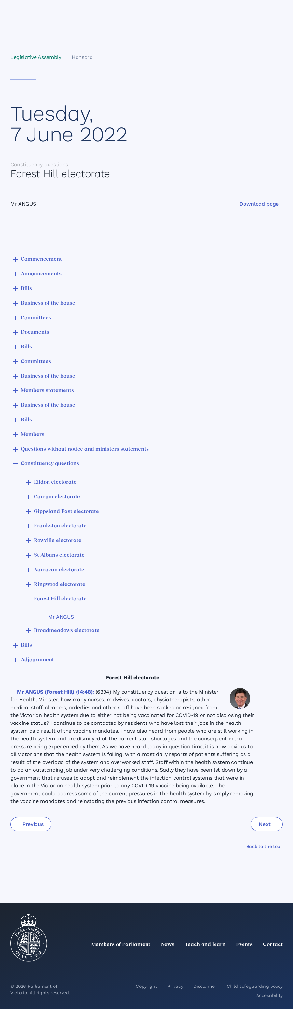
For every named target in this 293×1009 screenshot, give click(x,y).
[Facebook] (250, 959)
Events (244, 945)
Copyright (146, 986)
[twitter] (207, 959)
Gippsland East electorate (66, 511)
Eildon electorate (55, 482)
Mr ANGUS (61, 617)
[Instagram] (235, 959)
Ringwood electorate (59, 584)
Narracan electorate (59, 570)
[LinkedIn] (221, 959)
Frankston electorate (60, 526)
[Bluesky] (278, 959)
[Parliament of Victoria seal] (28, 938)
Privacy (175, 986)
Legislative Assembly (35, 57)
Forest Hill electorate (60, 599)
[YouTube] (264, 959)
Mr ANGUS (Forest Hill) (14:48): (55, 692)
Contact (273, 945)
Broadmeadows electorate (67, 630)
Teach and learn (205, 945)
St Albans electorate (59, 555)
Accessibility (269, 995)
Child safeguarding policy (255, 986)
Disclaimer (204, 986)
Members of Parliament (120, 945)
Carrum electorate (57, 497)
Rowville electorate (57, 540)
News (167, 945)
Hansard (82, 57)
